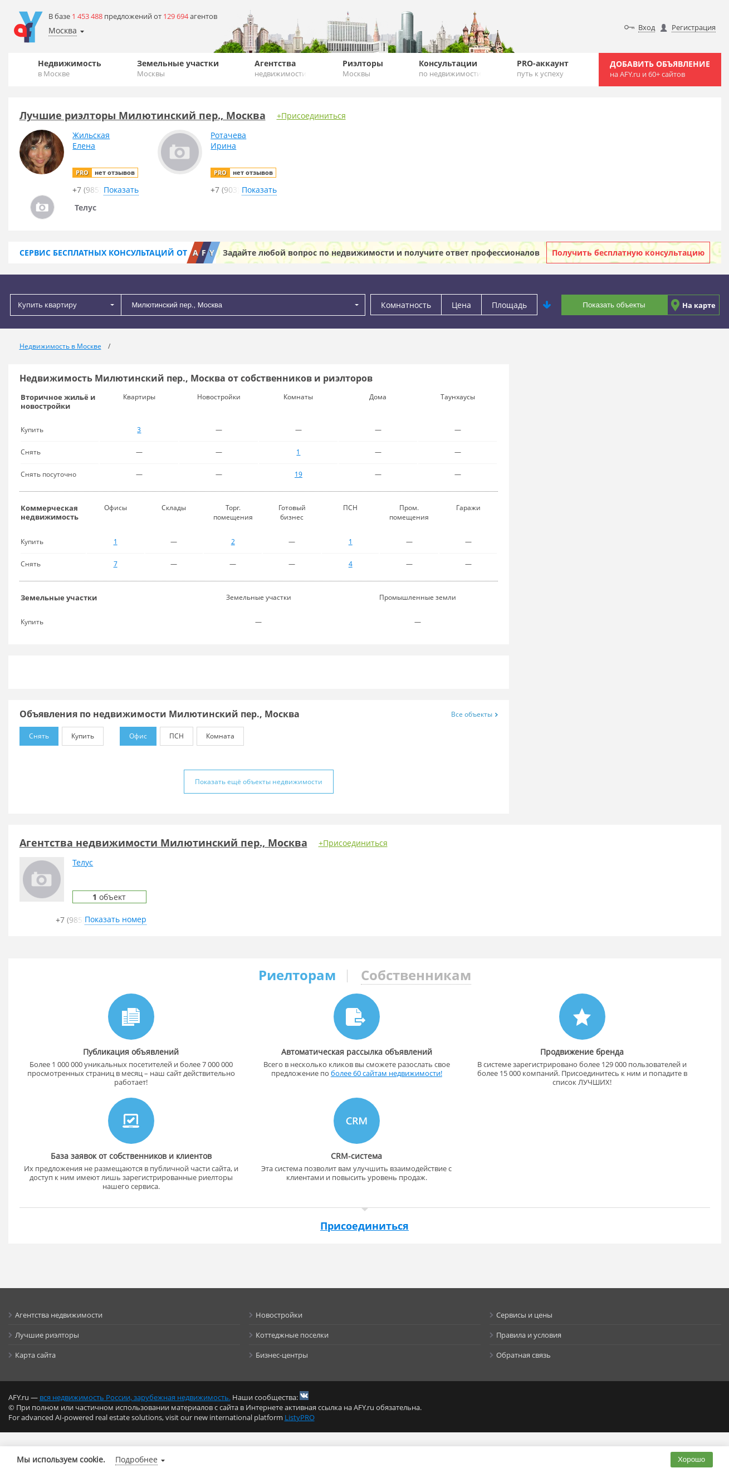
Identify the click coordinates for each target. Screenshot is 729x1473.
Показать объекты (614, 305)
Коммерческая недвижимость (50, 512)
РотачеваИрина (228, 140)
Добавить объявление (660, 68)
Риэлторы (363, 68)
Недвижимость (69, 68)
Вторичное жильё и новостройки (58, 401)
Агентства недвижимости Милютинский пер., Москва (163, 842)
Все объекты (474, 714)
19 (298, 474)
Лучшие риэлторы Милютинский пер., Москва (142, 115)
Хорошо (691, 1459)
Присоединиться (364, 1225)
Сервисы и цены (524, 1315)
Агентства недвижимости (58, 1315)
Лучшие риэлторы (47, 1335)
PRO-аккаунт (543, 68)
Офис (133, 734)
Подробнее (136, 1459)
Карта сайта (35, 1355)
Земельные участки (178, 68)
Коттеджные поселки (292, 1335)
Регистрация (694, 27)
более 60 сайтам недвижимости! (386, 1073)
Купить (78, 734)
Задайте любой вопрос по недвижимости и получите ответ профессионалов (381, 252)
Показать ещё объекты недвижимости (258, 781)
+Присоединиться (311, 115)
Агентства (280, 68)
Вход (646, 27)
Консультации (450, 68)
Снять (34, 734)
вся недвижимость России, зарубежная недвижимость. (135, 1397)
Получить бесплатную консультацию (628, 252)
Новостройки (279, 1315)
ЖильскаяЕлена (91, 140)
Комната (215, 734)
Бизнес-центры (282, 1355)
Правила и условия (528, 1335)
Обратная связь (523, 1355)
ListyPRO (300, 1417)
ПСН (172, 734)
